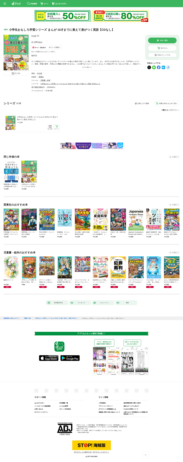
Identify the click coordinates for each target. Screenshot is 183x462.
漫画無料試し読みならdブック (12, 318)
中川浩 (33, 36)
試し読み (17, 73)
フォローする (38, 36)
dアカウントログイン (41, 412)
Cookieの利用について (131, 409)
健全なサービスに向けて (131, 406)
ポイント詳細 (54, 47)
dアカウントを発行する (83, 452)
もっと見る (173, 157)
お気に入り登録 (143, 103)
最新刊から (174, 110)
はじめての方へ (39, 403)
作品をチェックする (163, 55)
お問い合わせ (38, 409)
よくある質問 (63, 406)
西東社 (41, 77)
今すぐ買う (164, 40)
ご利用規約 (102, 403)
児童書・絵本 (45, 80)
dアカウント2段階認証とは (107, 409)
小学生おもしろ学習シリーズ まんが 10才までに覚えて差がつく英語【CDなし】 (37, 118)
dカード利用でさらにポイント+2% (42, 52)
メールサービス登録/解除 (42, 406)
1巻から (165, 110)
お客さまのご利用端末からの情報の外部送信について (136, 413)
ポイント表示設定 (65, 409)
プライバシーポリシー (106, 406)
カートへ (164, 48)
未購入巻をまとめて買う (168, 103)
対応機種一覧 (63, 403)
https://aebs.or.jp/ (83, 432)
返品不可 (34, 55)
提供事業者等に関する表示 (132, 403)
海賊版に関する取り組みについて (109, 412)
